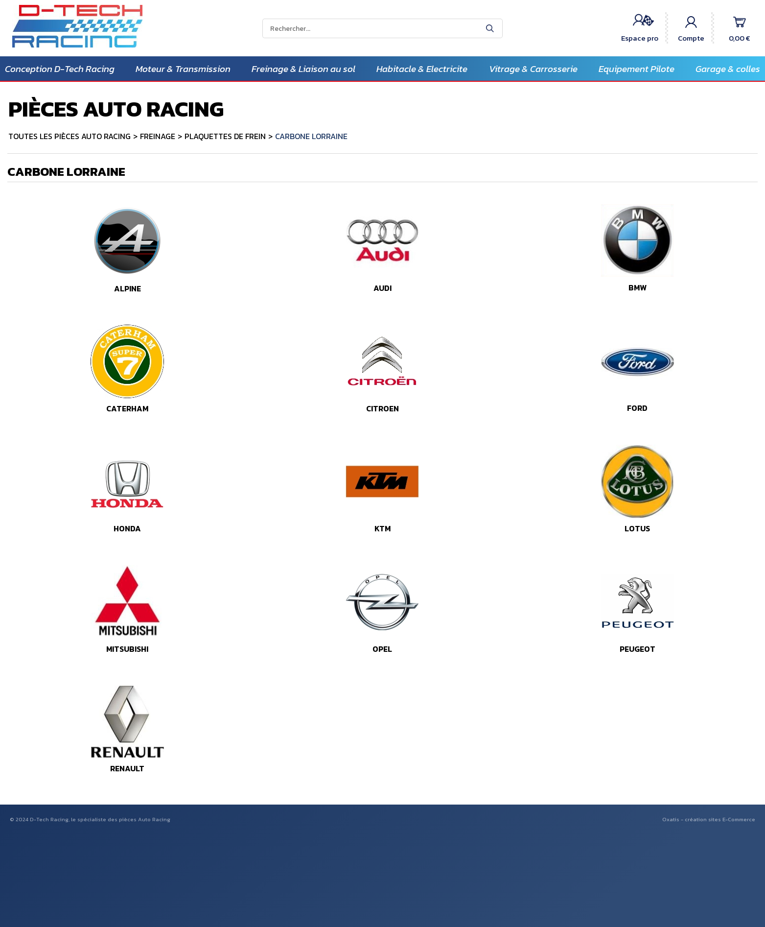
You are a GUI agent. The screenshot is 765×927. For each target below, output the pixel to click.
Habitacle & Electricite (421, 69)
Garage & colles (727, 69)
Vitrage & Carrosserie (533, 69)
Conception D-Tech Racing (60, 69)
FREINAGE (157, 136)
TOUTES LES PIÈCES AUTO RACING (69, 136)
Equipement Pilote (636, 69)
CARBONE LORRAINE (311, 136)
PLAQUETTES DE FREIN (225, 136)
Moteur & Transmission (183, 69)
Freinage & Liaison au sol (303, 69)
